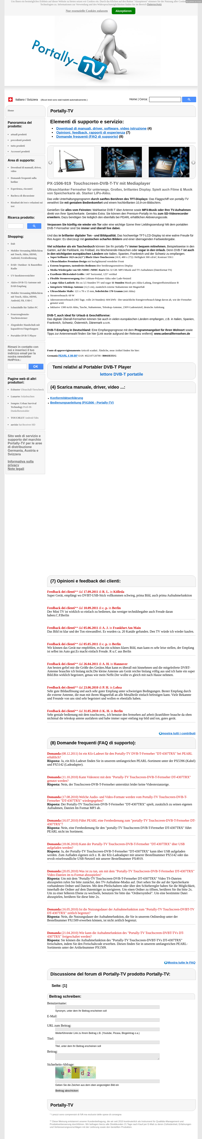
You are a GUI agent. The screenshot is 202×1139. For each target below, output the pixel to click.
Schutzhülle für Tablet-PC (24, 307)
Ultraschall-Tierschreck (27, 389)
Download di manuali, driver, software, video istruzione (101, 128)
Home (133, 99)
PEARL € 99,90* (68, 355)
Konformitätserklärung (66, 398)
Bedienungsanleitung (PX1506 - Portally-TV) (82, 402)
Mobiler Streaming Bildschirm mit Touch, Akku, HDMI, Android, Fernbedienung (27, 254)
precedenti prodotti (21, 140)
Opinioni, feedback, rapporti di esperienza (90, 132)
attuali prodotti (19, 134)
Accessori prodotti (20, 151)
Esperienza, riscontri (22, 188)
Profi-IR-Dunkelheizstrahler (23, 407)
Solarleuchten (22, 396)
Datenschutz (154, 4)
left (50, 162)
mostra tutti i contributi (178, 733)
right (193, 162)
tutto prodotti (18, 145)
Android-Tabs (25, 417)
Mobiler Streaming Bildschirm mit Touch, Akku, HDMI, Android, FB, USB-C (27, 297)
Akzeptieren (123, 10)
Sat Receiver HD (23, 424)
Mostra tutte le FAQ (181, 962)
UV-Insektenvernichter (23, 275)
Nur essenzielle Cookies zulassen (87, 10)
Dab (13, 243)
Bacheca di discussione (22, 195)
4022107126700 (93, 355)
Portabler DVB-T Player (23, 335)
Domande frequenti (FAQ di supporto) (87, 137)
